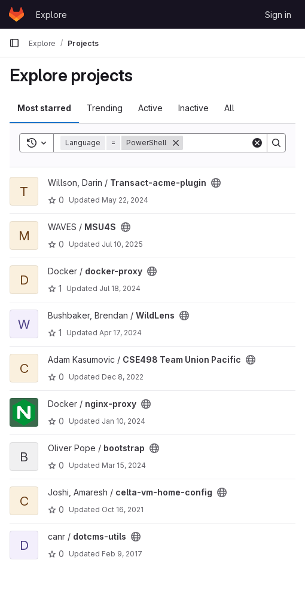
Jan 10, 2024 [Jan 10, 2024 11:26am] (123, 421)
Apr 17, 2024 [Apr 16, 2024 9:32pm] (120, 332)
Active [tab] (150, 108)
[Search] (276, 142)
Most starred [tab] (44, 108)
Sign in (278, 15)
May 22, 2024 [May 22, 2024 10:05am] (125, 199)
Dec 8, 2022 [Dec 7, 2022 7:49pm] (123, 376)
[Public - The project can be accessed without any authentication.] (216, 183)
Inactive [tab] (193, 108)
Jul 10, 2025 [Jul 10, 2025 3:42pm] (122, 244)
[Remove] (176, 143)
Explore (51, 15)
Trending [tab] (105, 108)
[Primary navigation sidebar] (14, 43)
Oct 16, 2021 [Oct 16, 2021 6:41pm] (123, 509)
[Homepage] (16, 14)
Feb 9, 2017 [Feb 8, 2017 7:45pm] (122, 553)
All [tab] (229, 108)
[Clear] (257, 143)
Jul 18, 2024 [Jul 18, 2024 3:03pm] (120, 288)
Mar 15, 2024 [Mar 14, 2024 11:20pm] (124, 465)
